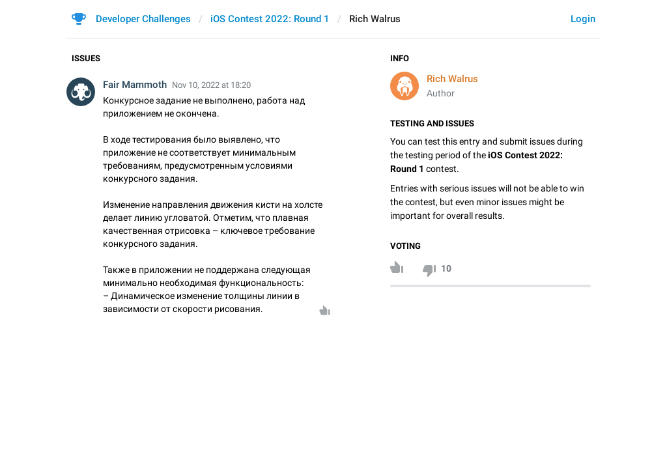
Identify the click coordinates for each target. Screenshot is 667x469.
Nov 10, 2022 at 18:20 (211, 85)
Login (583, 19)
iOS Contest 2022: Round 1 (270, 19)
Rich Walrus (452, 79)
